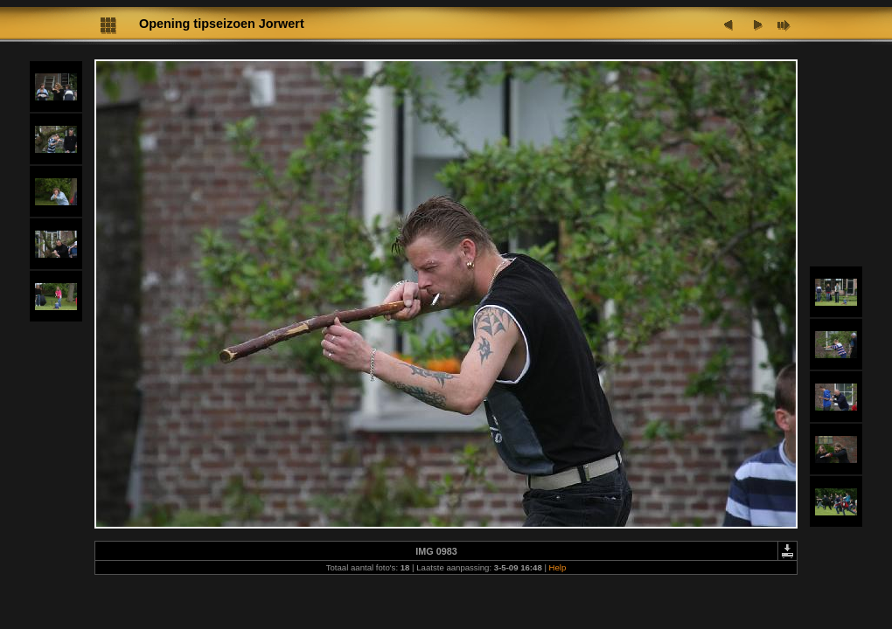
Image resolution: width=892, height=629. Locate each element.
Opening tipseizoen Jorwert (221, 24)
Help (558, 567)
